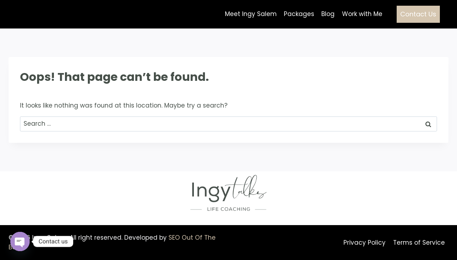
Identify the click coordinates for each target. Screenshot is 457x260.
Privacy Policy (364, 242)
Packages (299, 14)
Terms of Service (419, 242)
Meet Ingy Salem (251, 14)
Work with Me (362, 14)
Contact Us (418, 14)
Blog (328, 14)
